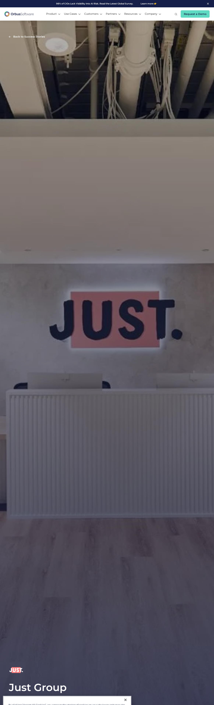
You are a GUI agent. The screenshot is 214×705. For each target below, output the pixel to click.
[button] (53, 14)
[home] (19, 14)
